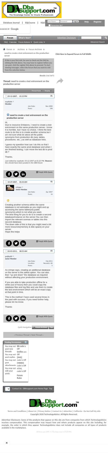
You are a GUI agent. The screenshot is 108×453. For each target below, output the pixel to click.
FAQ (6, 42)
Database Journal (11, 22)
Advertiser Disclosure (66, 38)
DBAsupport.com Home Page (35, 388)
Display (47, 91)
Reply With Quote (44, 172)
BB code (20, 346)
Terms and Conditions (17, 411)
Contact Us (17, 388)
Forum (10, 38)
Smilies (20, 352)
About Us (32, 411)
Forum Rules (20, 376)
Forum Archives (35, 49)
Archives (21, 49)
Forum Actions (24, 42)
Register (97, 22)
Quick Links (38, 42)
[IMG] (19, 357)
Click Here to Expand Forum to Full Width (73, 54)
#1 (52, 96)
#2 (52, 182)
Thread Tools (36, 91)
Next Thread (36, 335)
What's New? (25, 38)
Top (51, 327)
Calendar (13, 42)
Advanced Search (97, 42)
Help (86, 22)
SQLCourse (30, 22)
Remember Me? (55, 25)
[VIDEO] (20, 363)
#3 (52, 251)
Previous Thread (22, 335)
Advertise (68, 411)
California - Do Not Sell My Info (87, 411)
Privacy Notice (44, 411)
